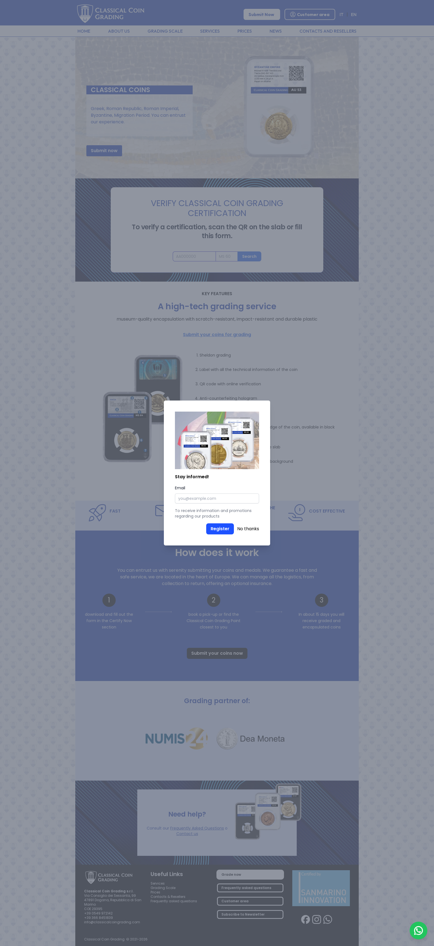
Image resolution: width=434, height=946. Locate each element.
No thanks (248, 529)
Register (220, 529)
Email (180, 488)
